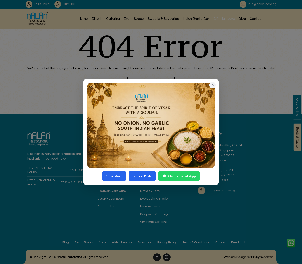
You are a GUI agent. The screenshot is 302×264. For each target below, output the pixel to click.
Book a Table (142, 176)
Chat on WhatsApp (179, 176)
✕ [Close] (212, 84)
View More (114, 176)
